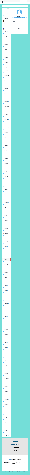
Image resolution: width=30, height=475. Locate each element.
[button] (23, 1)
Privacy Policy (14, 463)
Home (4, 462)
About (13, 462)
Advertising (18, 462)
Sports (8, 462)
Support (23, 462)
